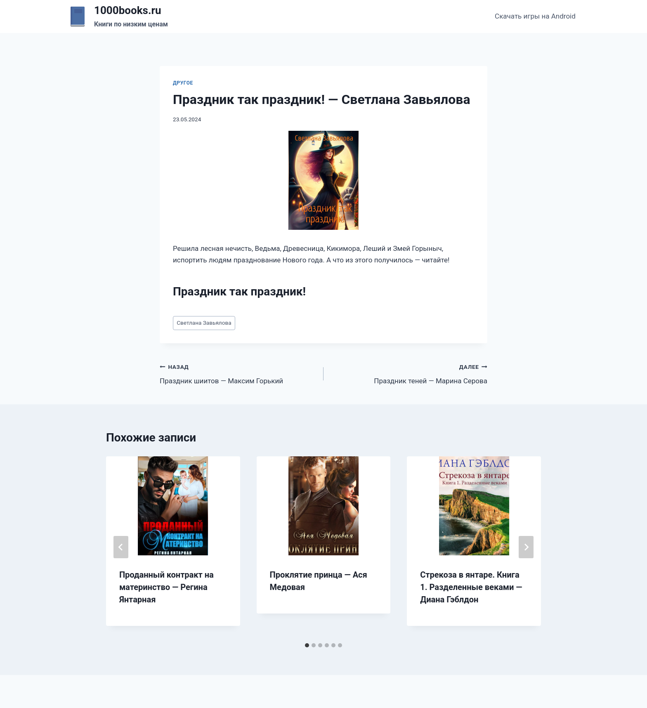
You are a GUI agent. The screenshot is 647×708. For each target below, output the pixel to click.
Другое (183, 83)
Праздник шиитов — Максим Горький (238, 373)
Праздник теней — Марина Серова (409, 373)
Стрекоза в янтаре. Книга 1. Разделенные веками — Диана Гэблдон (471, 587)
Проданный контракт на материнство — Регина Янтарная (166, 587)
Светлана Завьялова (204, 322)
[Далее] (526, 547)
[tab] (307, 645)
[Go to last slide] (120, 547)
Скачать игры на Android (535, 16)
